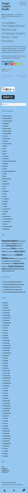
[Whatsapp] (17, 64)
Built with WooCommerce (16, 484)
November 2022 (6, 408)
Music (4, 176)
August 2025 (6, 325)
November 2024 (6, 348)
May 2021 (5, 453)
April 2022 (5, 425)
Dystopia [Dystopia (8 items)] (17, 248)
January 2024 (6, 373)
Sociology (5, 211)
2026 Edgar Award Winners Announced (12, 287)
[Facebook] (3, 64)
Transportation (7, 216)
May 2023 (5, 393)
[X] (6, 64)
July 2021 (5, 448)
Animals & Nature (7, 118)
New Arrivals (6, 183)
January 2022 (6, 433)
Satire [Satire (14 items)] (3, 266)
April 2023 (5, 395)
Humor (4, 153)
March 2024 (6, 368)
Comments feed (5, 470)
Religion (5, 203)
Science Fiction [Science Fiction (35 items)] (14, 266)
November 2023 (6, 378)
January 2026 (6, 312)
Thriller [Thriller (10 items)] (3, 271)
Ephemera (5, 141)
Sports (4, 214)
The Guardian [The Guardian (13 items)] (21, 269)
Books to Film (10, 14)
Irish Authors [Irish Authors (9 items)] (9, 254)
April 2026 (5, 305)
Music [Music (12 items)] (13, 261)
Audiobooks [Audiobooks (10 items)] (8, 243)
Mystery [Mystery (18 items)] (17, 261)
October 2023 (6, 380)
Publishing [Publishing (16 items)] (21, 263)
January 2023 (6, 403)
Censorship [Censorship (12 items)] (19, 245)
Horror (4, 151)
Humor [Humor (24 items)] (4, 255)
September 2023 (7, 383)
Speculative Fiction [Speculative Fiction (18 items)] (12, 269)
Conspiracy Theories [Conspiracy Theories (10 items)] (6, 248)
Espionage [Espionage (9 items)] (21, 248)
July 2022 (5, 418)
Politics (5, 196)
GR (14, 23)
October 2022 (6, 410)
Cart (22, 489)
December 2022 (6, 405)
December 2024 (6, 345)
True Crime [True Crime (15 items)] (8, 271)
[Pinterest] (12, 64)
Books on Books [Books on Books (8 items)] (20, 243)
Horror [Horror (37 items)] (22, 251)
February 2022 (6, 430)
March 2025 (6, 337)
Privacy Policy (5, 484)
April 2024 (5, 365)
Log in (3, 467)
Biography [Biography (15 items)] (14, 243)
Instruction (6, 156)
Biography (6, 71)
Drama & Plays (6, 138)
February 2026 (6, 310)
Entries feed (4, 468)
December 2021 (6, 436)
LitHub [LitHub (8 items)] (25, 258)
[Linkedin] (9, 64)
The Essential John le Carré (20, 76)
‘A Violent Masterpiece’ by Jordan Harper (12, 289)
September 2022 (7, 413)
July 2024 (5, 358)
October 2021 (6, 441)
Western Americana (7, 226)
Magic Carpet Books (6, 6)
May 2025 (5, 332)
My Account (4, 490)
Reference (5, 201)
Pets (4, 188)
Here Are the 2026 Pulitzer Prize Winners (12, 282)
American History (7, 116)
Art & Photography (7, 121)
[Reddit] (15, 64)
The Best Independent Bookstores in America (13, 284)
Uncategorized (6, 221)
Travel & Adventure (7, 219)
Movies (5, 173)
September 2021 (7, 443)
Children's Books (7, 131)
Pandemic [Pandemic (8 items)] (11, 263)
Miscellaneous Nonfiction (9, 171)
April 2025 (5, 335)
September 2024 (7, 353)
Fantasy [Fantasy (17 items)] (4, 251)
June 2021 (5, 451)
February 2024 (6, 370)
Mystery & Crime (7, 178)
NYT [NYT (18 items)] (8, 263)
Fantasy (5, 146)
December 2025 (6, 315)
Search (14, 490)
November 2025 (6, 317)
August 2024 (6, 355)
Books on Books (7, 128)
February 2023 (6, 400)
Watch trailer (20, 52)
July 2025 (5, 327)
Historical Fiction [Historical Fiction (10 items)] (10, 251)
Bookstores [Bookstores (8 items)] (4, 245)
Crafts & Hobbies (7, 133)
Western (5, 224)
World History (6, 229)
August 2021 (6, 446)
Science (5, 206)
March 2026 (6, 307)
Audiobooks (6, 123)
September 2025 (7, 322)
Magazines (5, 163)
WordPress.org (5, 472)
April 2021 (5, 456)
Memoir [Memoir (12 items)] (6, 261)
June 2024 (5, 360)
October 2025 (6, 320)
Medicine (5, 166)
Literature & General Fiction (9, 161)
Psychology (6, 198)
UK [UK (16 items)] (13, 271)
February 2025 (6, 340)
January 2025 (6, 343)
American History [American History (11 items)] (22, 241)
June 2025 (5, 330)
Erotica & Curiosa (7, 143)
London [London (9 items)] (3, 261)
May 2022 (5, 423)
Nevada (5, 181)
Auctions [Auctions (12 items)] (4, 243)
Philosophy (6, 191)
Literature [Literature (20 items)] (11, 258)
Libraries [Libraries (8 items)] (13, 254)
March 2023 (6, 398)
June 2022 (5, 420)
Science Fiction (6, 209)
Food (4, 148)
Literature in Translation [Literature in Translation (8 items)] (19, 258)
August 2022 (6, 415)
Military (5, 168)
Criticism (5, 136)
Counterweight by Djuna (7, 76)
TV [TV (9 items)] (11, 271)
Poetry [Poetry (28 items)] (16, 263)
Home (4, 14)
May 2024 (5, 363)
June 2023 (5, 390)
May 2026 (5, 302)
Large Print (6, 158)
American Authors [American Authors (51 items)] (10, 240)
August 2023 (6, 385)
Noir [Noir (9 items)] (20, 261)
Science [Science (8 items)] (6, 266)
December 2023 (6, 375)
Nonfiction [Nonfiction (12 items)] (4, 263)
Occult (4, 186)
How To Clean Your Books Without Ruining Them (14, 292)
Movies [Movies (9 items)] (10, 261)
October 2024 (6, 350)
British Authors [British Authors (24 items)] (11, 245)
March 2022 (6, 428)
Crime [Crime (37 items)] (13, 248)
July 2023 (5, 388)
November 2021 (6, 438)
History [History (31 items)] (16, 251)
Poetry (4, 193)
